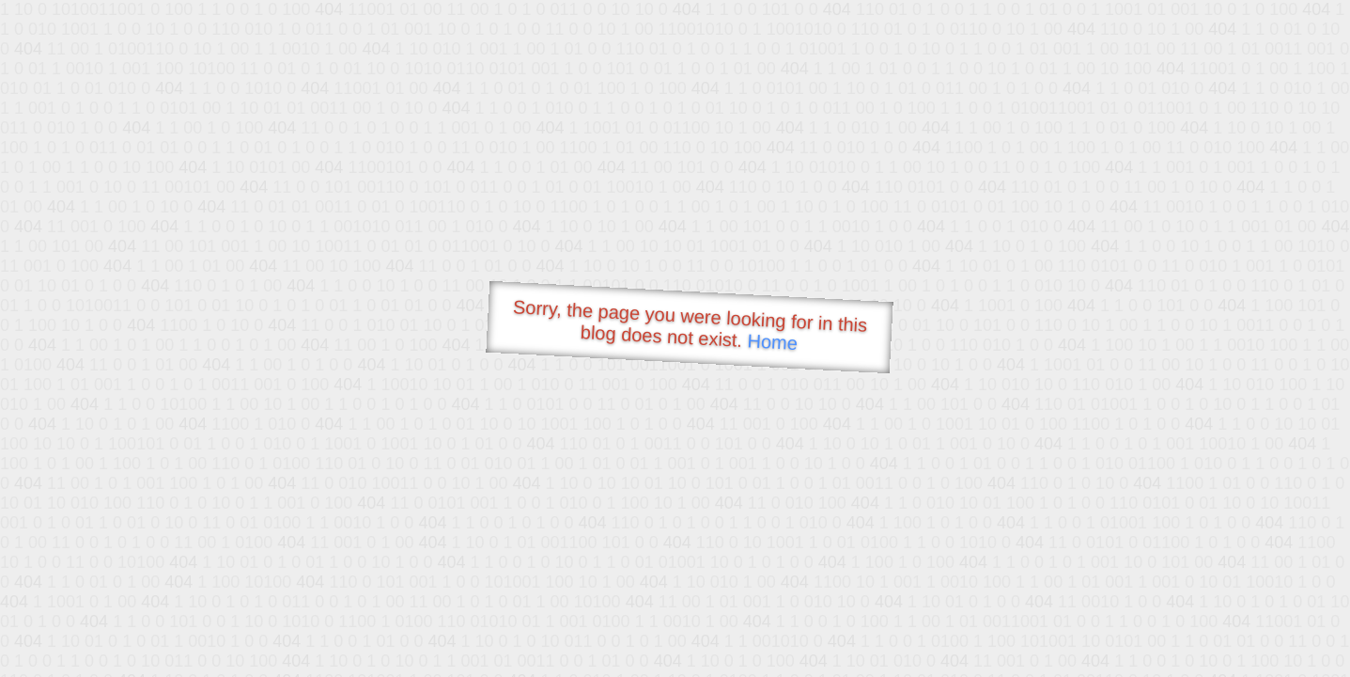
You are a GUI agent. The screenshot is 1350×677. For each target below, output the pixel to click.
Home (772, 342)
